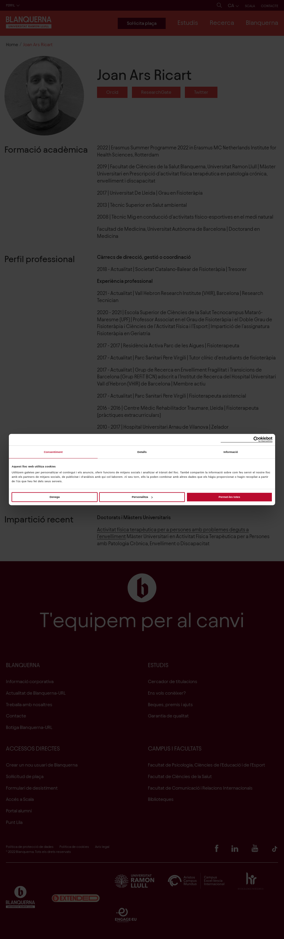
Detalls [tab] (141, 452)
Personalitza (142, 497)
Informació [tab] (231, 452)
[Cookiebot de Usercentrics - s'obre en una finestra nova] (246, 440)
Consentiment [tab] (53, 452)
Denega (55, 497)
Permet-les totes (229, 497)
